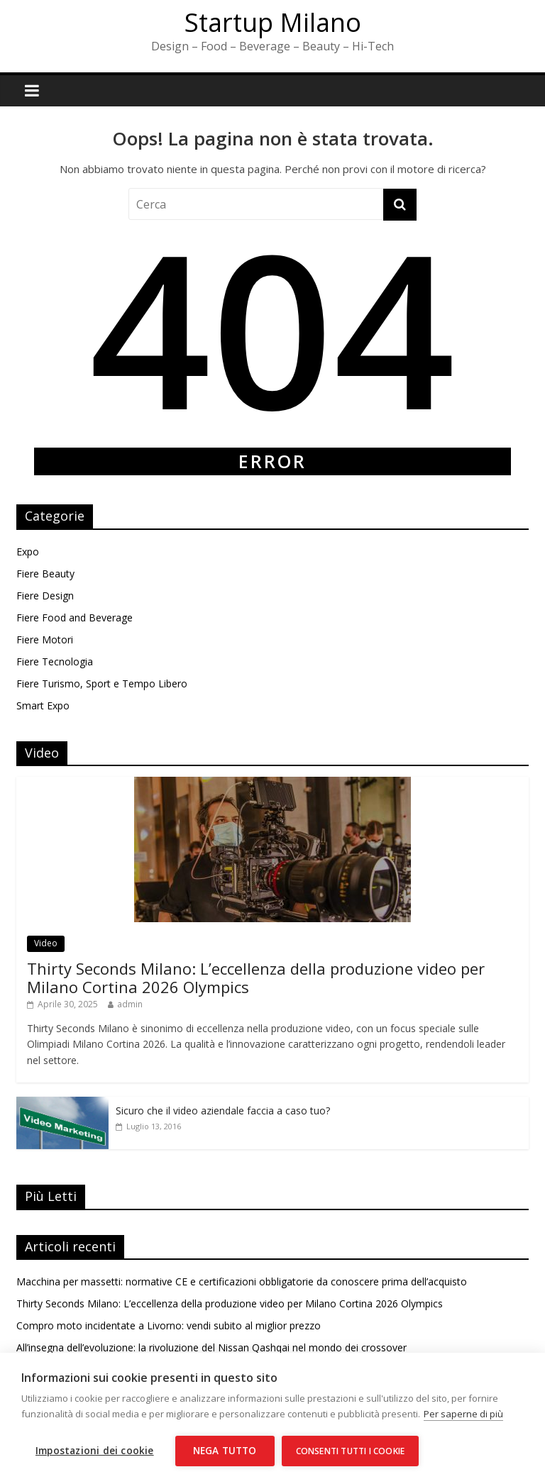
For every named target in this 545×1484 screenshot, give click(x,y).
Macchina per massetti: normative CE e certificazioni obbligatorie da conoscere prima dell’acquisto (241, 1281)
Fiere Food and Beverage (74, 617)
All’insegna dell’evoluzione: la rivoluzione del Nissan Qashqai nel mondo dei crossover (211, 1347)
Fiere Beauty (45, 573)
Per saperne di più (463, 1413)
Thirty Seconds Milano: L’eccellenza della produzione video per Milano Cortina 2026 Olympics (256, 977)
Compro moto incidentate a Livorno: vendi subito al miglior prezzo (168, 1325)
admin (130, 1004)
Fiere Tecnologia (54, 661)
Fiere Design (45, 595)
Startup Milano (273, 22)
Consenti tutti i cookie (350, 1451)
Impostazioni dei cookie (94, 1450)
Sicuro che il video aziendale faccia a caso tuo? (223, 1110)
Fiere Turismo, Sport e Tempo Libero (101, 683)
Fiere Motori (44, 639)
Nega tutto (225, 1450)
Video (45, 943)
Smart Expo (43, 705)
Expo (27, 551)
